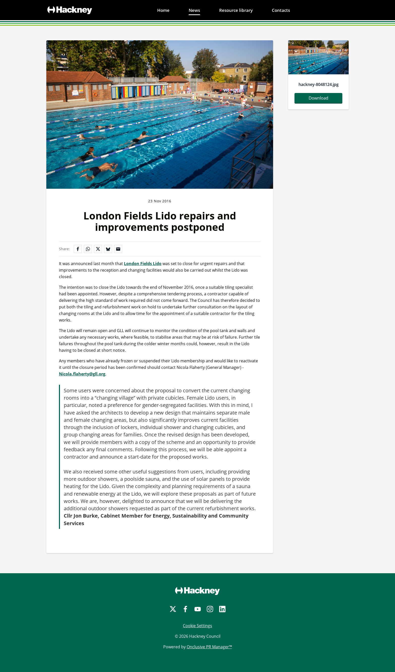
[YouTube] (197, 609)
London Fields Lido (142, 263)
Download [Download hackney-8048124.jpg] (318, 98)
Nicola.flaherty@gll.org (82, 374)
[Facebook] (185, 609)
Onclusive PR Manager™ (209, 647)
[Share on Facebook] (78, 249)
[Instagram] (210, 609)
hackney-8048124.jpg (319, 84)
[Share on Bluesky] (108, 249)
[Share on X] (98, 249)
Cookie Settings (197, 625)
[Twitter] (173, 609)
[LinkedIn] (222, 609)
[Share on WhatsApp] (88, 249)
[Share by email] (118, 249)
